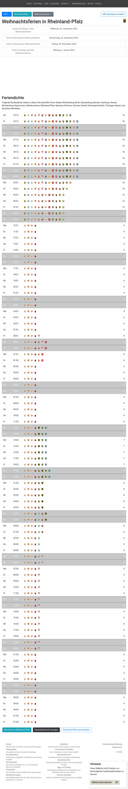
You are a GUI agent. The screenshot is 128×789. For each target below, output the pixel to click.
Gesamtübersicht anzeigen (46, 730)
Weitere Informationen (102, 782)
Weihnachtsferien (42, 14)
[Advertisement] (64, 75)
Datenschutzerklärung (112, 744)
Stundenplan (24, 764)
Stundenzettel (24, 757)
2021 (6, 14)
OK (116, 782)
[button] (65, 3)
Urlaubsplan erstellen (113, 14)
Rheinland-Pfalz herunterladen (76, 730)
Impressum (117, 747)
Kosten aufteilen (64, 777)
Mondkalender (64, 762)
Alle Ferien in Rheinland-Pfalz (17, 730)
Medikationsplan (24, 777)
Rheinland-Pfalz (21, 14)
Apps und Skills (64, 769)
